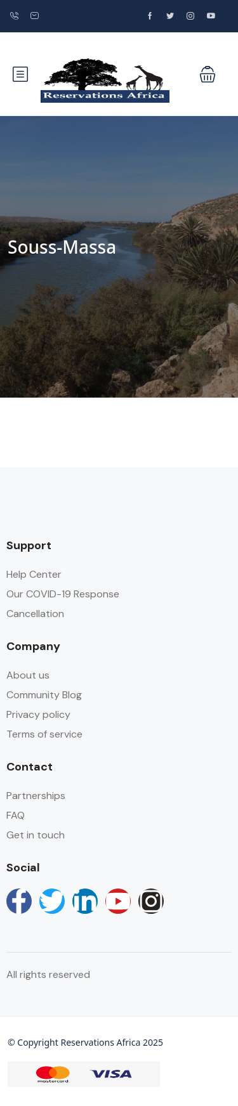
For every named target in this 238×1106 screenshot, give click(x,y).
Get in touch (35, 835)
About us (28, 675)
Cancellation (35, 613)
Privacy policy (38, 714)
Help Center (34, 574)
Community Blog (44, 694)
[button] (207, 74)
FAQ (15, 815)
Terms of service (44, 734)
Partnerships (35, 795)
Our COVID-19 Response (62, 594)
